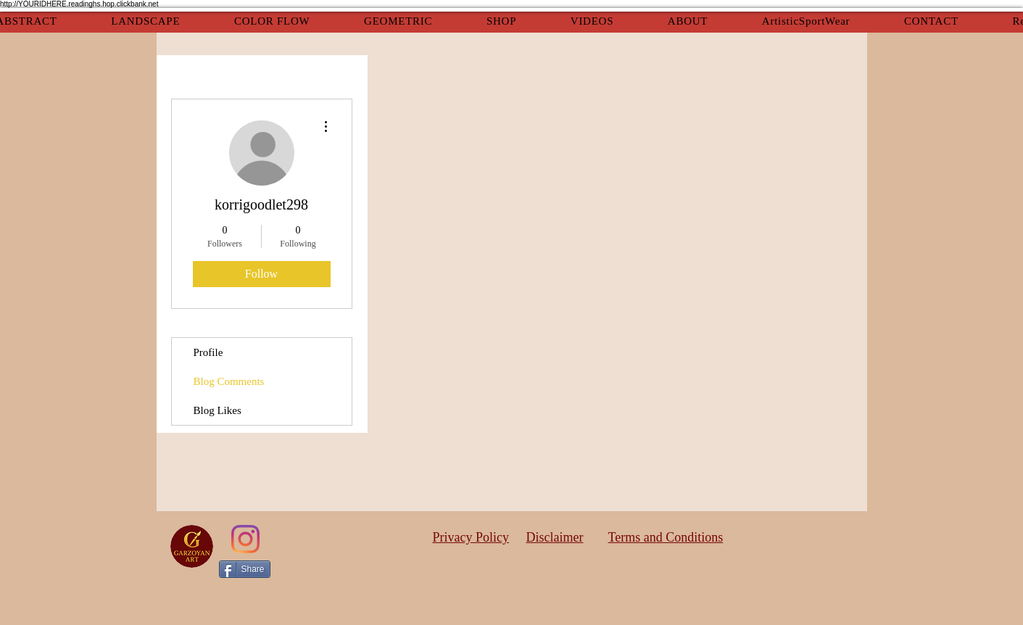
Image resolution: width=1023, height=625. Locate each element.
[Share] (244, 569)
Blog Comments (229, 381)
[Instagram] (245, 539)
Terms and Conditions (666, 537)
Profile (208, 352)
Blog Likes (217, 410)
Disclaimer (555, 537)
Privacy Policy (471, 537)
